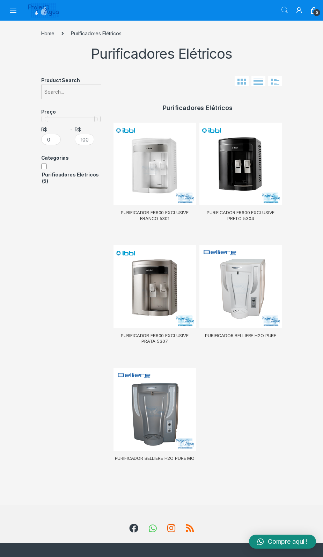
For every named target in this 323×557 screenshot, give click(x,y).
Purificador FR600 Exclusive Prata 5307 (155, 338)
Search (284, 10)
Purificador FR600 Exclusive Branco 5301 (155, 215)
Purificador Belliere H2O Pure (240, 335)
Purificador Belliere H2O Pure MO (155, 458)
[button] (282, 542)
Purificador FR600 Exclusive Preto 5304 (240, 215)
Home (47, 33)
